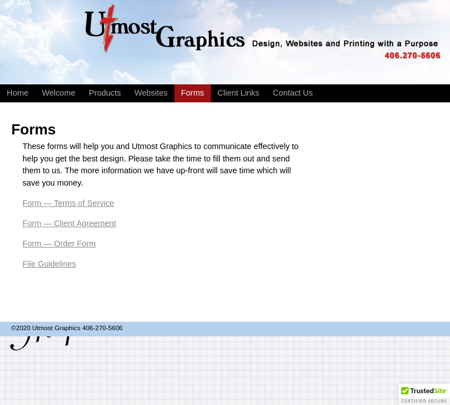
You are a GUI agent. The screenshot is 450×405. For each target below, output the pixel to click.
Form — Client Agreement (69, 223)
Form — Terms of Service (68, 203)
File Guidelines (49, 263)
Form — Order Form (59, 243)
